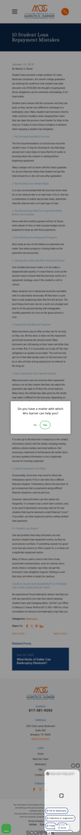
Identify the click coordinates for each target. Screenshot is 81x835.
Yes (45, 425)
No (35, 425)
